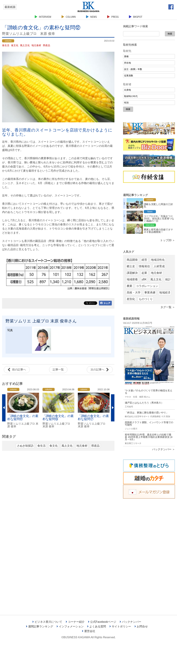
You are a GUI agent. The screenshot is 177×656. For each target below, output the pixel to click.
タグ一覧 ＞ (167, 307)
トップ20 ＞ (167, 240)
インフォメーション (70, 626)
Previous (4, 407)
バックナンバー (130, 621)
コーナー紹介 (75, 621)
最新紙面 (10, 7)
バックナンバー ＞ (163, 449)
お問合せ (141, 626)
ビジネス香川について (47, 621)
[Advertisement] (149, 554)
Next (112, 407)
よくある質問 (96, 626)
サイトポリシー (120, 626)
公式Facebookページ (102, 621)
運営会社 (88, 631)
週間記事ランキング (39, 626)
